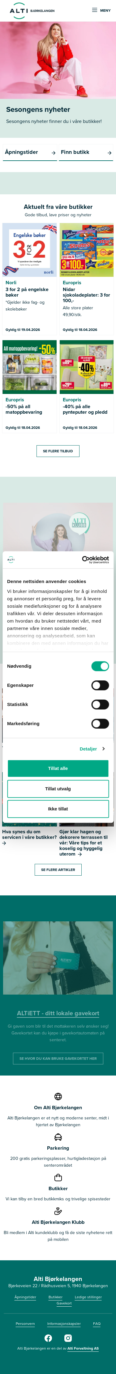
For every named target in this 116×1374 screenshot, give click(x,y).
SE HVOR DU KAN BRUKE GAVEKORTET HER (58, 1058)
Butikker (55, 1297)
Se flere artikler (58, 870)
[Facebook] (48, 1340)
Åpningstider (25, 1297)
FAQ (97, 1323)
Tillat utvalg (58, 788)
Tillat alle (58, 768)
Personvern (25, 1323)
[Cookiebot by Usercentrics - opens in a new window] (82, 560)
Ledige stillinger (88, 1297)
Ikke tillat (58, 808)
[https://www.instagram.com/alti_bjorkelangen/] (68, 1340)
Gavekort (64, 1303)
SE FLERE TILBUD (58, 451)
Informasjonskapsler (64, 1323)
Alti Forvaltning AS (83, 1348)
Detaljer (88, 748)
